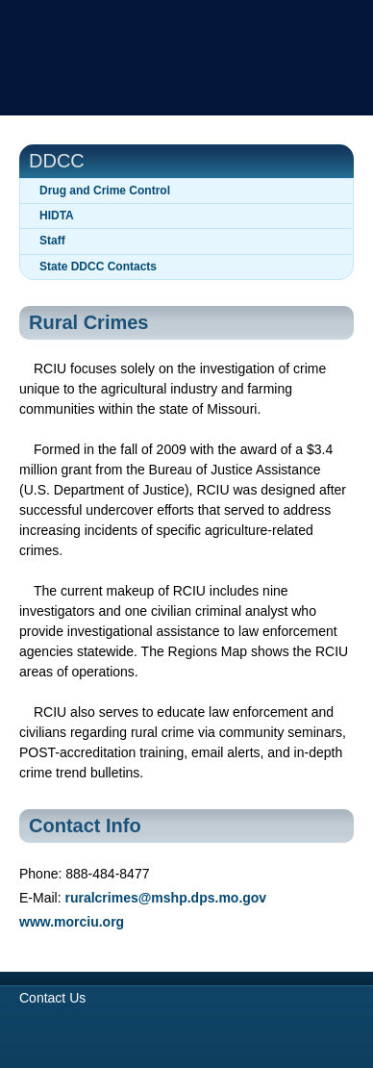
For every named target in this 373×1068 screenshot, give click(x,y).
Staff (52, 240)
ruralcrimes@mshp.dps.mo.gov (165, 897)
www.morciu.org (71, 921)
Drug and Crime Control (104, 190)
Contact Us (52, 997)
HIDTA (56, 215)
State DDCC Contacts (98, 266)
